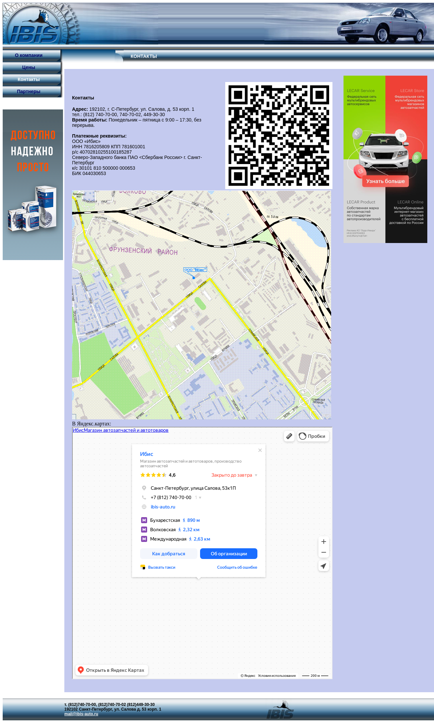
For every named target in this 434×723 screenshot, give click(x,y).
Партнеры (29, 91)
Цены (28, 67)
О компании (29, 55)
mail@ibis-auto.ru (81, 714)
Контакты (29, 79)
